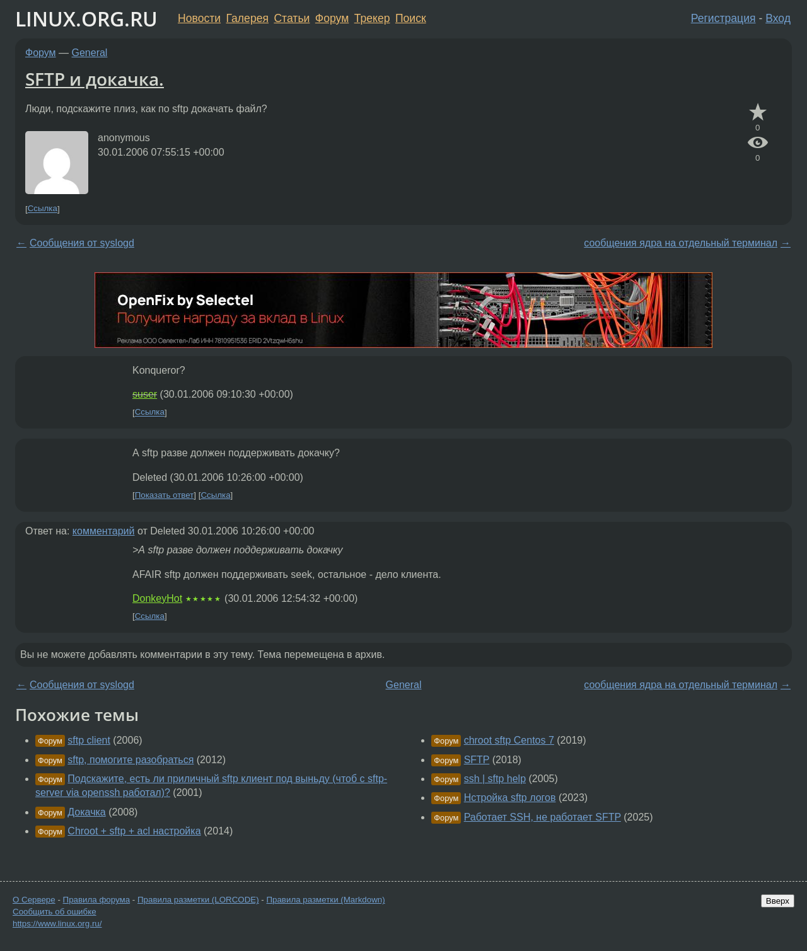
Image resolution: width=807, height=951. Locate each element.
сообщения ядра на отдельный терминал (680, 243)
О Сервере (34, 899)
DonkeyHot (157, 598)
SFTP (477, 759)
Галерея (247, 18)
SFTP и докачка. (94, 79)
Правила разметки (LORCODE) (198, 899)
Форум (332, 18)
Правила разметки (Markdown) (325, 899)
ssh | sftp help (495, 778)
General (90, 52)
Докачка (86, 812)
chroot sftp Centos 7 (509, 740)
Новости (199, 18)
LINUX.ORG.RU (86, 18)
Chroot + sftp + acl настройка (133, 831)
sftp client (88, 740)
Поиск (410, 18)
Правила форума (97, 899)
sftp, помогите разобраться (130, 759)
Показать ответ (164, 495)
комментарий (104, 531)
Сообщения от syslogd (82, 243)
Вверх (777, 901)
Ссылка (42, 209)
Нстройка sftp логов (510, 797)
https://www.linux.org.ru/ (57, 923)
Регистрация (723, 18)
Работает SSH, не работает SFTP (542, 817)
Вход (778, 18)
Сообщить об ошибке (54, 911)
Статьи (292, 18)
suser (144, 394)
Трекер (372, 18)
